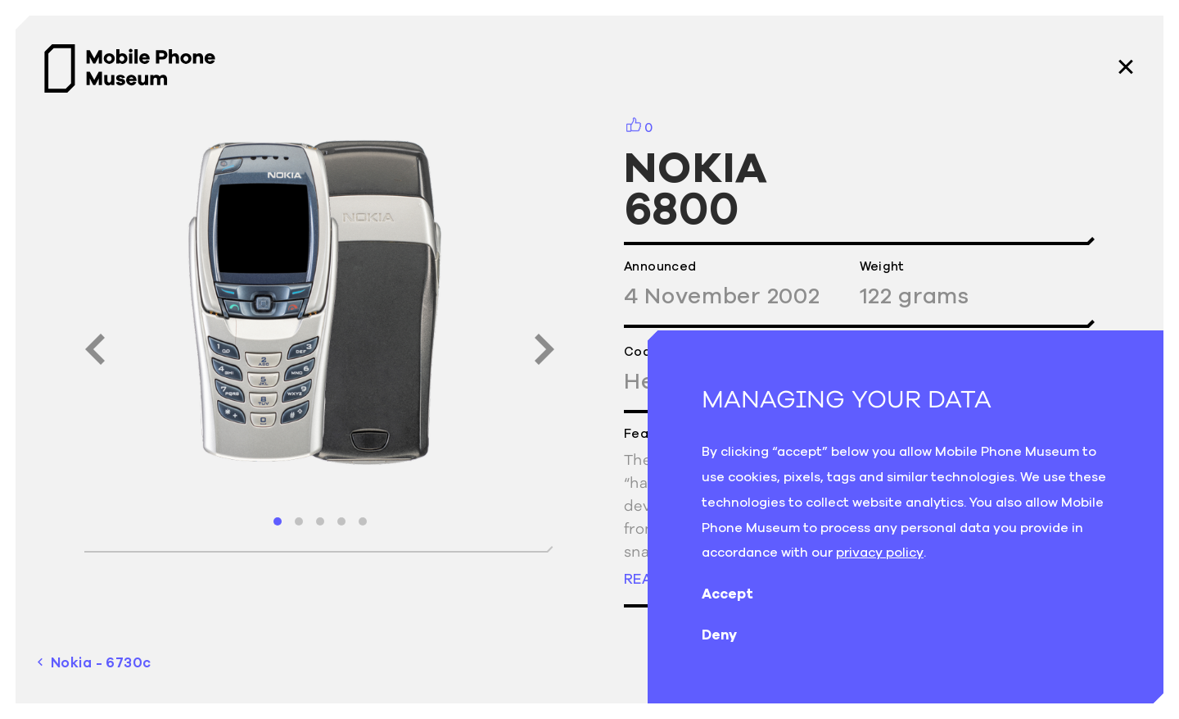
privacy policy (880, 551)
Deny (732, 634)
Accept (740, 593)
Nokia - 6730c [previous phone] (94, 662)
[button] (277, 521)
